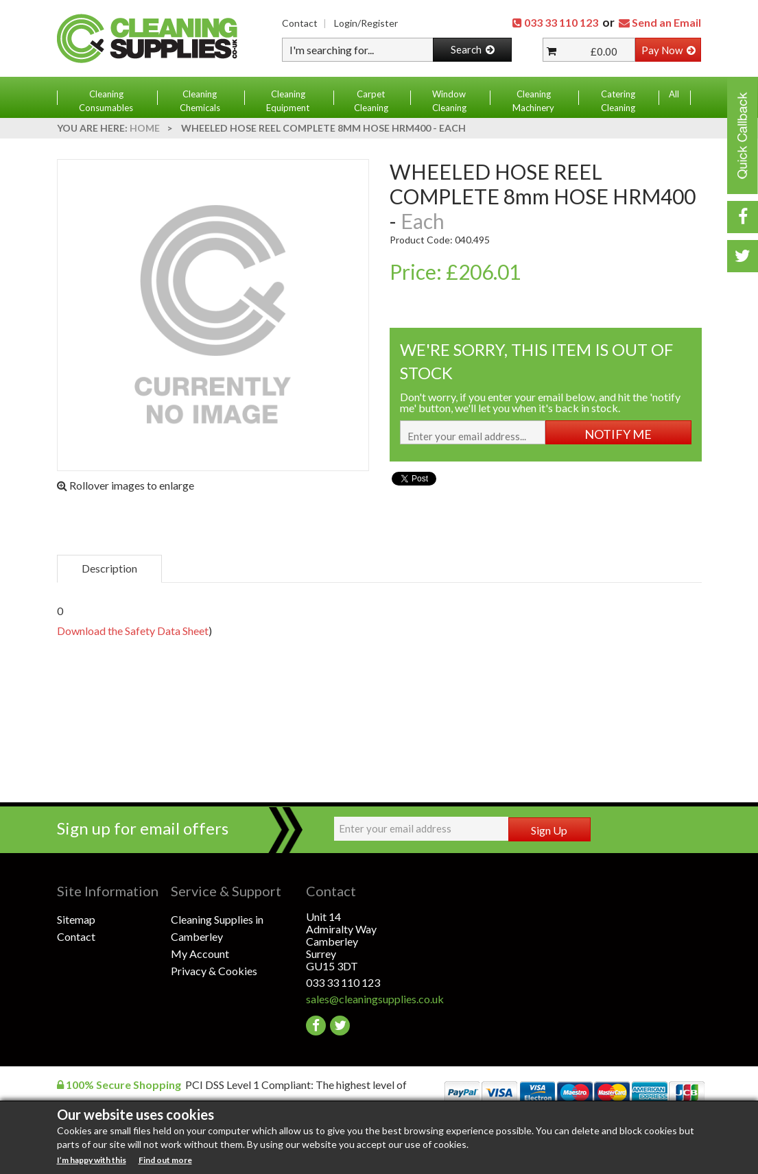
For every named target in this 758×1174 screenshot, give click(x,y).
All (674, 93)
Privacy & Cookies (214, 970)
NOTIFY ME (618, 434)
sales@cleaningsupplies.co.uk (363, 998)
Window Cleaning (449, 100)
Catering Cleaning (618, 100)
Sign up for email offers (142, 828)
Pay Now (668, 50)
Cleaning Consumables (106, 100)
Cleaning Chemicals (200, 100)
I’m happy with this (91, 1160)
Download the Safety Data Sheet (133, 630)
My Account (200, 953)
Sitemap (76, 919)
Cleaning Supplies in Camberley (217, 928)
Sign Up (549, 830)
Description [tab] (109, 568)
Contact (300, 23)
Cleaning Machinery (533, 100)
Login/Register (366, 23)
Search (473, 49)
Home (145, 128)
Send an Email (666, 22)
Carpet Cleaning (371, 100)
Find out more (165, 1160)
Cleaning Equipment (287, 100)
